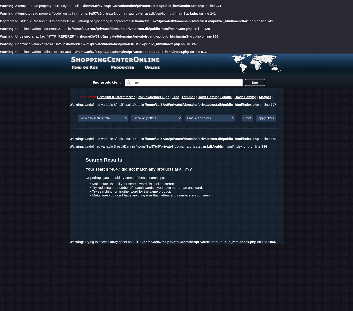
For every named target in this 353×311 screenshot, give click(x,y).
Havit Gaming (245, 97)
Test (175, 97)
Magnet (265, 97)
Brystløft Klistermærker (116, 97)
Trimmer (188, 97)
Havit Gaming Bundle (215, 97)
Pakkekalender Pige (153, 97)
